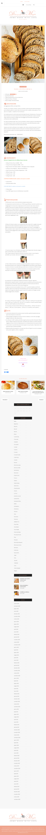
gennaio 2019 (16, 789)
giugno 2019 (16, 776)
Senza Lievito (16, 552)
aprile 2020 (16, 750)
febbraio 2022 (16, 693)
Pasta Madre (16, 526)
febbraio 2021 (16, 724)
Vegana (15, 570)
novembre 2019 (17, 763)
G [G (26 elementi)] (29, 408)
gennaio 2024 (16, 637)
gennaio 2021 (16, 727)
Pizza (15, 537)
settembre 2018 (17, 799)
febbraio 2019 (16, 786)
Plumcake (16, 539)
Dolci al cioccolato (17, 465)
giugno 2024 (16, 624)
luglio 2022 (16, 680)
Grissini (15, 490)
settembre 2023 (17, 644)
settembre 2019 (17, 768)
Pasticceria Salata (17, 532)
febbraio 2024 (16, 634)
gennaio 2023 (16, 665)
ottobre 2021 (16, 704)
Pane (25, 86)
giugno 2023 (16, 652)
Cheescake (16, 439)
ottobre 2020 (16, 734)
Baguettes (16, 423)
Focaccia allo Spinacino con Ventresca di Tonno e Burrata (38, 392)
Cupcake (15, 459)
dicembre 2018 (17, 791)
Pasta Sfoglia (16, 529)
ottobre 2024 (16, 618)
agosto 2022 (16, 678)
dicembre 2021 (17, 698)
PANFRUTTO (16, 521)
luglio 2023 (16, 649)
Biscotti (15, 429)
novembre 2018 (17, 794)
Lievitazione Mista (17, 501)
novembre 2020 (17, 732)
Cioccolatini (16, 444)
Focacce (15, 477)
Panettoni (16, 519)
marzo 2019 (16, 783)
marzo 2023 (16, 660)
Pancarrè (15, 511)
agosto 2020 (16, 740)
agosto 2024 (16, 621)
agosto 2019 (16, 771)
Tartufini (15, 560)
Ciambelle (16, 441)
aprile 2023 (16, 657)
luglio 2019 (16, 773)
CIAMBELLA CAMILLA (24, 592)
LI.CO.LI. (21, 86)
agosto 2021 (16, 709)
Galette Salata (16, 483)
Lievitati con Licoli (17, 496)
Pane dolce (16, 516)
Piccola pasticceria (17, 534)
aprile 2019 (16, 781)
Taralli (15, 555)
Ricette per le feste (17, 544)
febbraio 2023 (16, 662)
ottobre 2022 (16, 673)
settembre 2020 (17, 737)
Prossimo (41, 399)
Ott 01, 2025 (22, 593)
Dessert (15, 462)
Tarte (15, 557)
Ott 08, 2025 (22, 588)
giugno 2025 (16, 608)
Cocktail (15, 447)
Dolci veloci (16, 472)
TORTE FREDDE (17, 568)
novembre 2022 (17, 670)
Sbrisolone (16, 547)
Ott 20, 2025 (22, 581)
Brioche (15, 431)
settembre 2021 (17, 706)
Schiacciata (16, 550)
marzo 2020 (16, 752)
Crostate (15, 452)
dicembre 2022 (17, 667)
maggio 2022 (16, 685)
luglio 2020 (16, 742)
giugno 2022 (16, 683)
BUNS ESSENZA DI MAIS (8, 391)
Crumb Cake (16, 457)
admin (26, 91)
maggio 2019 (16, 778)
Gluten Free (16, 485)
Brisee (15, 434)
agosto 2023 (16, 647)
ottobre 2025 (16, 603)
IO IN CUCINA (27, 1)
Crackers (15, 449)
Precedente (4, 399)
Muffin (15, 503)
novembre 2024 (17, 616)
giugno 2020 (16, 745)
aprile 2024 (16, 629)
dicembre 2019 (17, 760)
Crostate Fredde (17, 454)
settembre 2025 (17, 606)
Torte (15, 565)
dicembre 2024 (17, 613)
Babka (15, 421)
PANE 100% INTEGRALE (23, 391)
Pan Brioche (16, 508)
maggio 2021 (16, 716)
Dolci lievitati (16, 470)
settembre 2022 (17, 675)
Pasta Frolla (16, 524)
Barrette (15, 426)
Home (21, 1)
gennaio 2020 (16, 758)
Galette (15, 480)
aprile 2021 (16, 719)
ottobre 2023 (16, 642)
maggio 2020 (16, 747)
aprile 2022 (16, 688)
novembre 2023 (17, 639)
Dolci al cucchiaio (17, 467)
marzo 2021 (16, 722)
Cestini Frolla (16, 436)
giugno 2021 (16, 714)
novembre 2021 (17, 701)
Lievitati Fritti (16, 498)
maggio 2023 (16, 655)
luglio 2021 (16, 711)
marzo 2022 (16, 691)
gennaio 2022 (16, 696)
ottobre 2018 (16, 796)
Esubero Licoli (16, 475)
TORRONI (16, 563)
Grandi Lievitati (17, 488)
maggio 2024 (16, 626)
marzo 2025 (16, 611)
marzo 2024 (16, 631)
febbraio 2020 (16, 755)
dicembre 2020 (17, 729)
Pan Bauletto (16, 506)
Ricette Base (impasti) (18, 542)
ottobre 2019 (16, 765)
